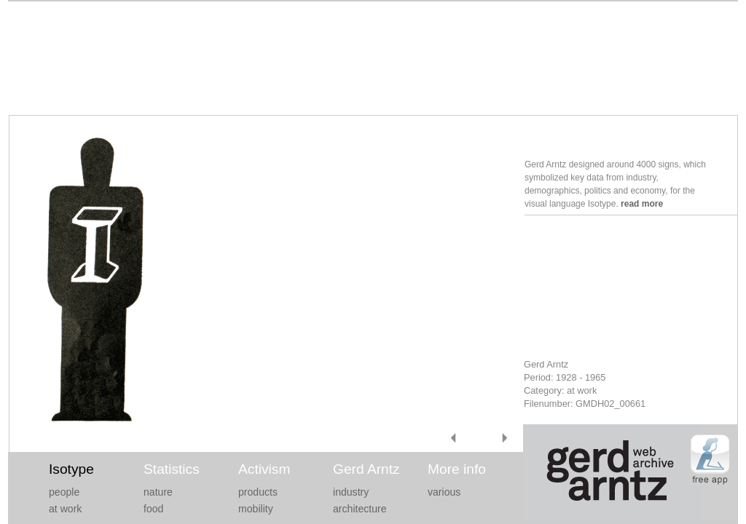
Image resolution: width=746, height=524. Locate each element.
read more (642, 204)
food (153, 509)
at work (65, 509)
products (258, 492)
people (64, 492)
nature (158, 492)
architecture (360, 509)
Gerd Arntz (366, 469)
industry (351, 492)
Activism (264, 469)
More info (457, 469)
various (444, 492)
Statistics (172, 469)
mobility (255, 509)
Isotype (71, 469)
